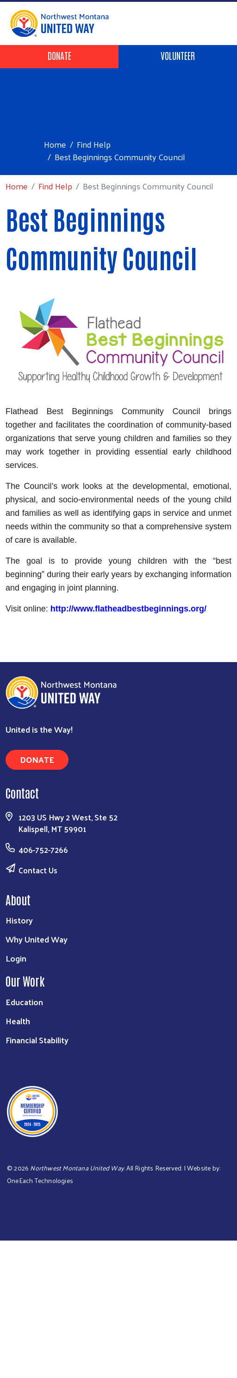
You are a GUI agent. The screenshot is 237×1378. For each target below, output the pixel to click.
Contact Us (38, 870)
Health (18, 1021)
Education (24, 1001)
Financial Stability (37, 1040)
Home (55, 144)
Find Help (94, 144)
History (19, 920)
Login (16, 958)
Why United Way (37, 939)
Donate (59, 55)
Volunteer (178, 55)
